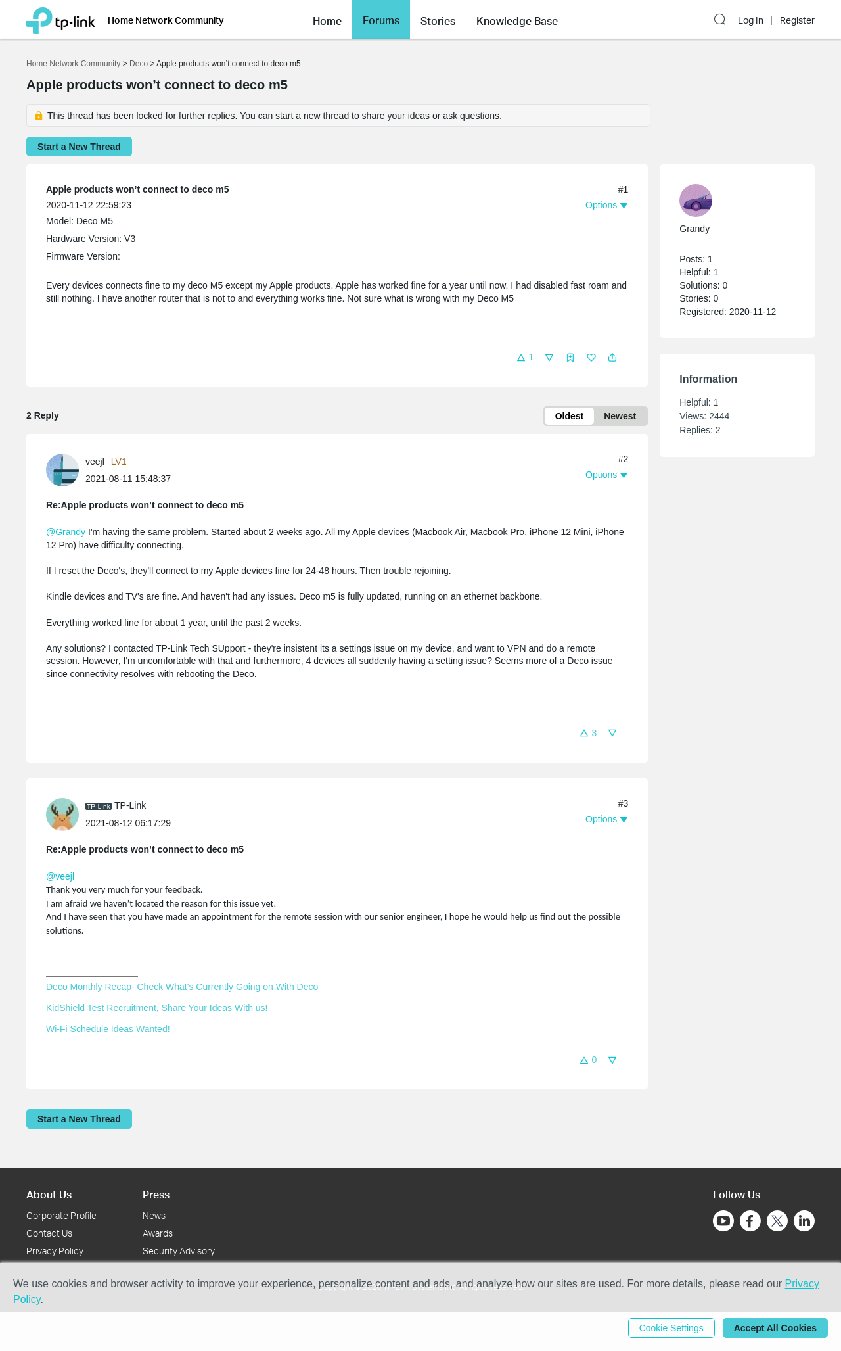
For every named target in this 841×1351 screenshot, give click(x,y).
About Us (49, 1194)
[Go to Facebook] (750, 1220)
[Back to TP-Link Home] (60, 19)
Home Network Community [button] (166, 20)
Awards (158, 1233)
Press (156, 1194)
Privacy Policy (54, 1250)
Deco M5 (94, 221)
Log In (750, 20)
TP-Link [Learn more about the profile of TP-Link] (130, 805)
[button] (327, 19)
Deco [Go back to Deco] (138, 63)
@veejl (60, 876)
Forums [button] (381, 20)
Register (797, 20)
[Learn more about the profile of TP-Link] (65, 813)
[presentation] (62, 470)
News (154, 1215)
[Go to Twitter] (777, 1222)
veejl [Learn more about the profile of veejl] (94, 461)
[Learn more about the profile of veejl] (65, 469)
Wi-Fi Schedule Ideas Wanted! (108, 1029)
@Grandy (65, 532)
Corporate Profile (61, 1215)
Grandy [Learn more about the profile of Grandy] (694, 229)
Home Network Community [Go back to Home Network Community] (73, 63)
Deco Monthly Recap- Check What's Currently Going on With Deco (182, 987)
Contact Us (49, 1233)
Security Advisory (179, 1250)
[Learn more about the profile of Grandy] (730, 200)
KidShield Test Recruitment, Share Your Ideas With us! (156, 1008)
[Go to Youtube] (723, 1220)
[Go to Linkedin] (804, 1220)
